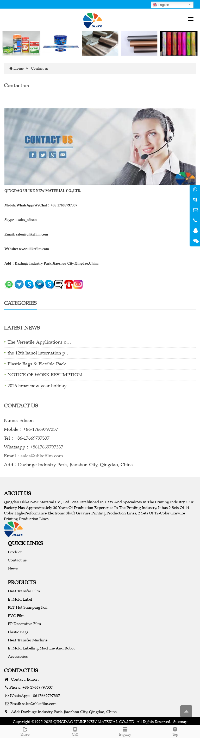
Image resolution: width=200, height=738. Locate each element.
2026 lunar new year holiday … (40, 385)
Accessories (18, 656)
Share (25, 731)
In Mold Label (20, 599)
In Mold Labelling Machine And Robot (41, 648)
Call (75, 731)
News (13, 568)
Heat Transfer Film (24, 590)
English (161, 5)
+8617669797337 (46, 447)
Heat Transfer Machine (27, 640)
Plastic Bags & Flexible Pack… (39, 364)
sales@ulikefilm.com (42, 456)
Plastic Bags (18, 631)
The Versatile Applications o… (39, 342)
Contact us (17, 560)
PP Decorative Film (24, 623)
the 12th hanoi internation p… (39, 353)
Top (175, 731)
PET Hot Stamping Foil (27, 607)
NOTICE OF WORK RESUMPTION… (47, 375)
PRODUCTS (22, 582)
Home (19, 68)
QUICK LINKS (25, 543)
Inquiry (125, 731)
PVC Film (16, 615)
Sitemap (180, 721)
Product (15, 551)
